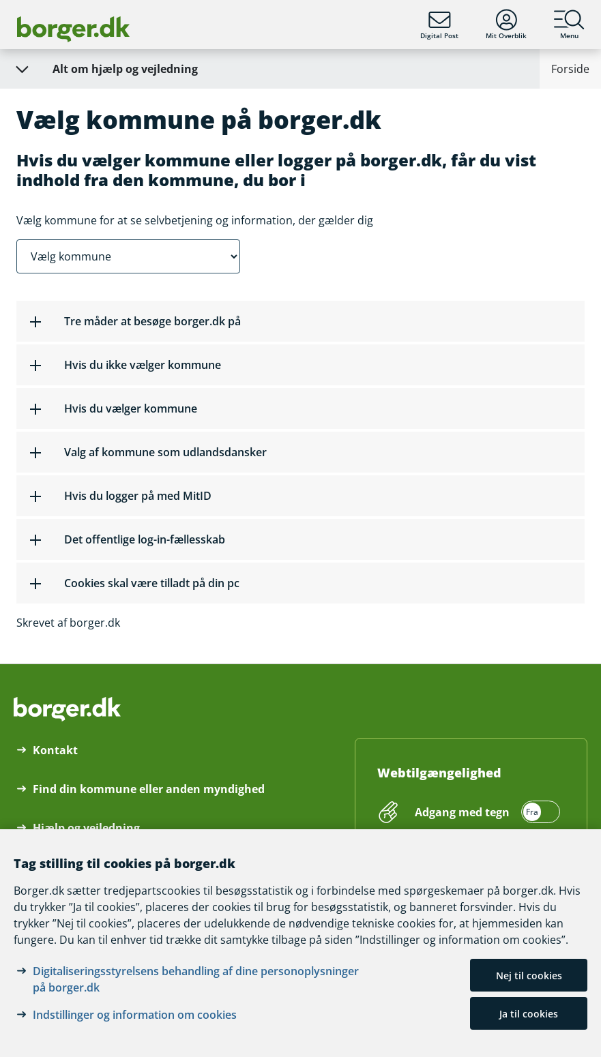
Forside (570, 68)
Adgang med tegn (462, 812)
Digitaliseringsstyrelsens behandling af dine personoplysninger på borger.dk (196, 979)
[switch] (485, 812)
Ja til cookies (528, 1013)
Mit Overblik (506, 24)
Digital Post (439, 24)
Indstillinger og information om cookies (135, 1014)
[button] (300, 321)
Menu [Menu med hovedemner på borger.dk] (569, 24)
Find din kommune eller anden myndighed (149, 789)
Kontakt (55, 750)
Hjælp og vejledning (86, 827)
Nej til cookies (529, 975)
